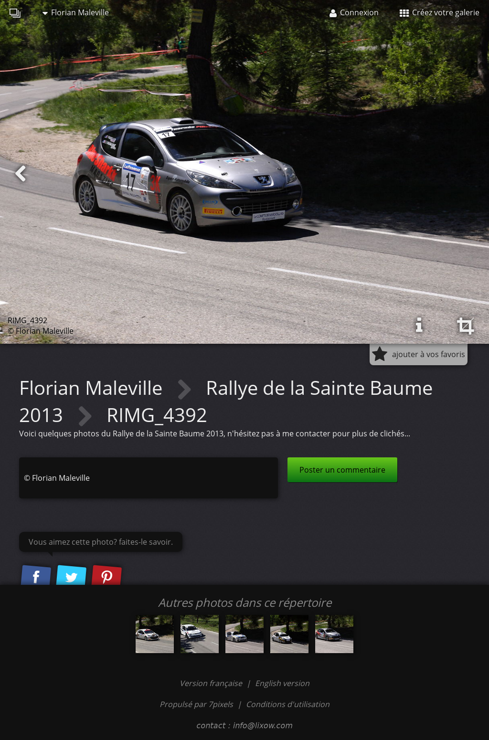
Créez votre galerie (439, 12)
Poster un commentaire (342, 470)
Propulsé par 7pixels (196, 704)
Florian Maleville (76, 12)
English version (282, 683)
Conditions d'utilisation (288, 704)
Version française (212, 683)
